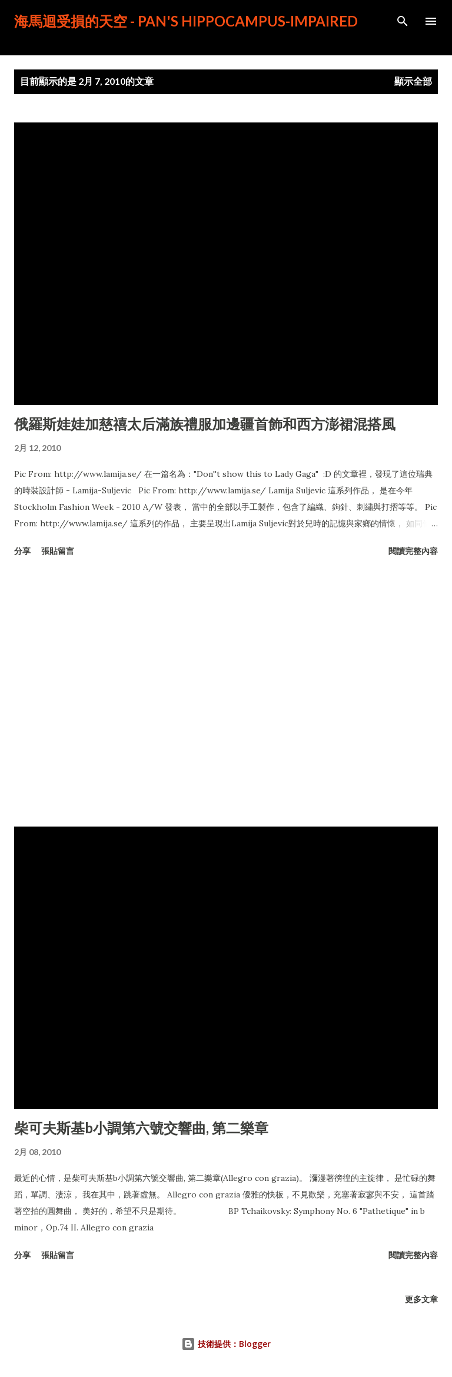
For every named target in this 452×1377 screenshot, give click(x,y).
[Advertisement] (226, 694)
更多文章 (421, 1299)
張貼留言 (57, 551)
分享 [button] (22, 551)
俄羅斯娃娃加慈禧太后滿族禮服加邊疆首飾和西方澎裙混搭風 (205, 423)
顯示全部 (413, 81)
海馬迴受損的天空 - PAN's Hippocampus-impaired (186, 20)
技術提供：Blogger (226, 1343)
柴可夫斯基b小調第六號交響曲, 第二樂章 (141, 1127)
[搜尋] (403, 21)
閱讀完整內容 (413, 551)
